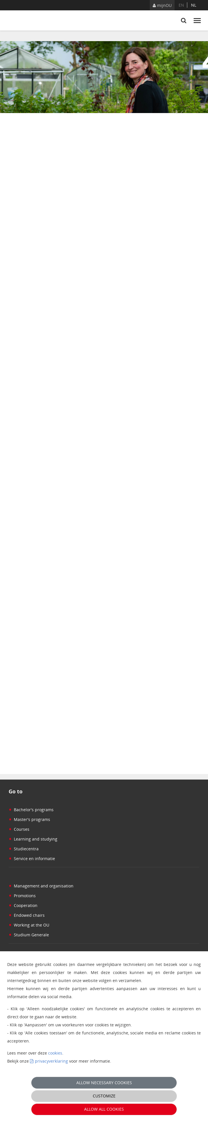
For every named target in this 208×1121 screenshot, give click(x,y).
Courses (19, 829)
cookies (55, 1053)
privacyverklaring (51, 1061)
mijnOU (162, 5)
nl (193, 5)
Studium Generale (29, 934)
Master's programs (29, 819)
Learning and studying (33, 839)
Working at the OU (29, 925)
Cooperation (23, 905)
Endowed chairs (27, 915)
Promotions (22, 895)
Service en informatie (32, 858)
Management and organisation (41, 886)
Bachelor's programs (31, 809)
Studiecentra (24, 848)
